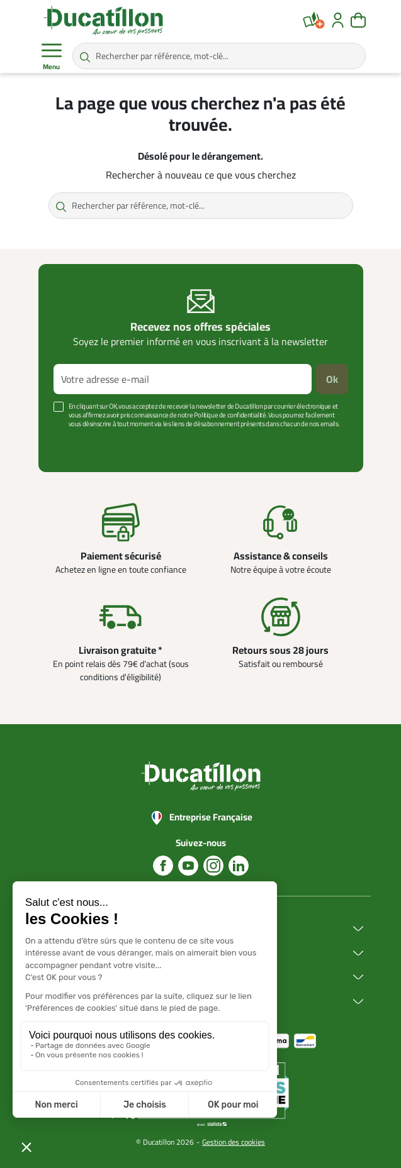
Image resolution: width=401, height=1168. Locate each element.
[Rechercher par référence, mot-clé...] (219, 56)
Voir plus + (72, 442)
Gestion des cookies (233, 1142)
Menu (52, 56)
